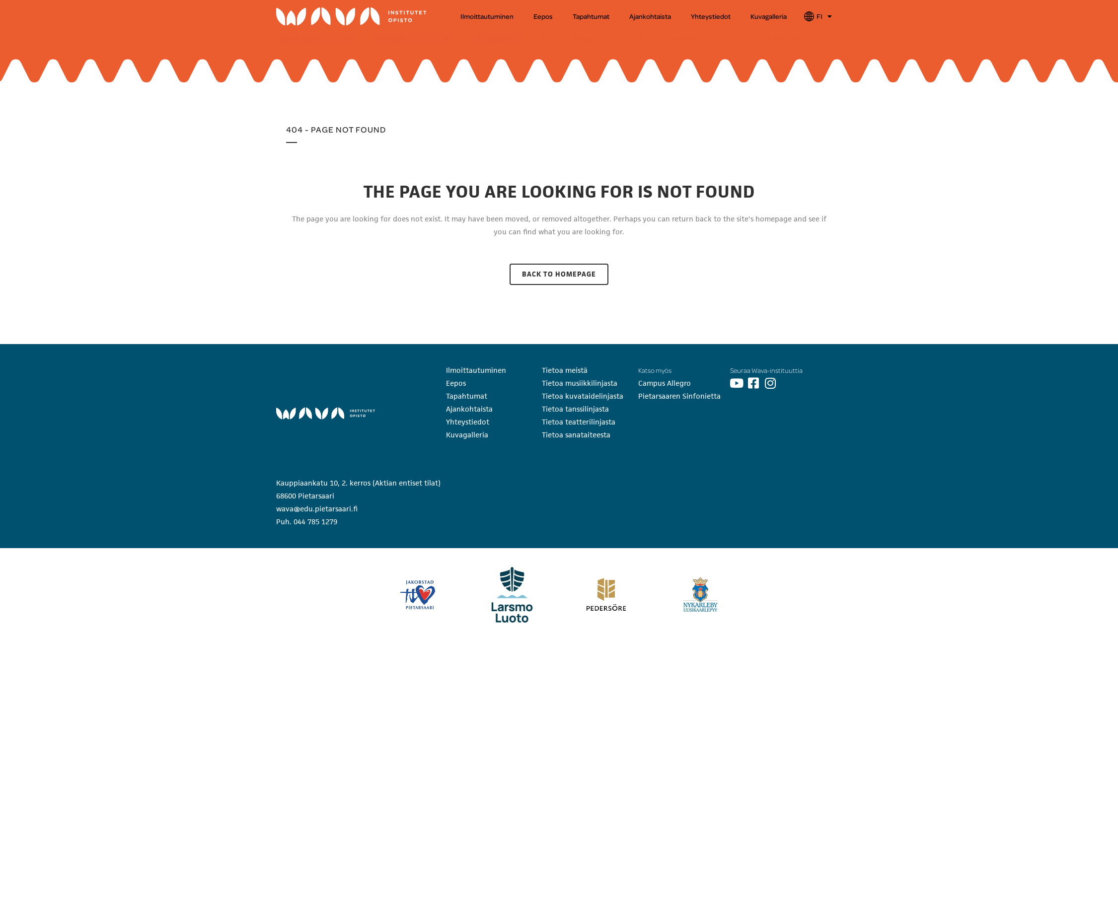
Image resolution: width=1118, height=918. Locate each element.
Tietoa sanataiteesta (576, 434)
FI (824, 16)
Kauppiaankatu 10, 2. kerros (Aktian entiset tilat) (358, 483)
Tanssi (583, 39)
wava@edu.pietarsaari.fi (317, 508)
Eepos (543, 16)
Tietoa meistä (565, 370)
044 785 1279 (315, 521)
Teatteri (683, 39)
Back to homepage (559, 274)
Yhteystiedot (711, 16)
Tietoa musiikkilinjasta (579, 383)
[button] (316, 39)
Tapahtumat (591, 16)
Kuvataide (492, 39)
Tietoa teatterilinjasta (578, 421)
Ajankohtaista (650, 16)
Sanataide (784, 39)
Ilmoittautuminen (487, 16)
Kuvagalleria (768, 16)
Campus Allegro (664, 383)
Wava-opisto (302, 39)
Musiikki (392, 39)
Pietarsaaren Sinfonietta (679, 396)
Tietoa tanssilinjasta (575, 409)
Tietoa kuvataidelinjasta (582, 396)
